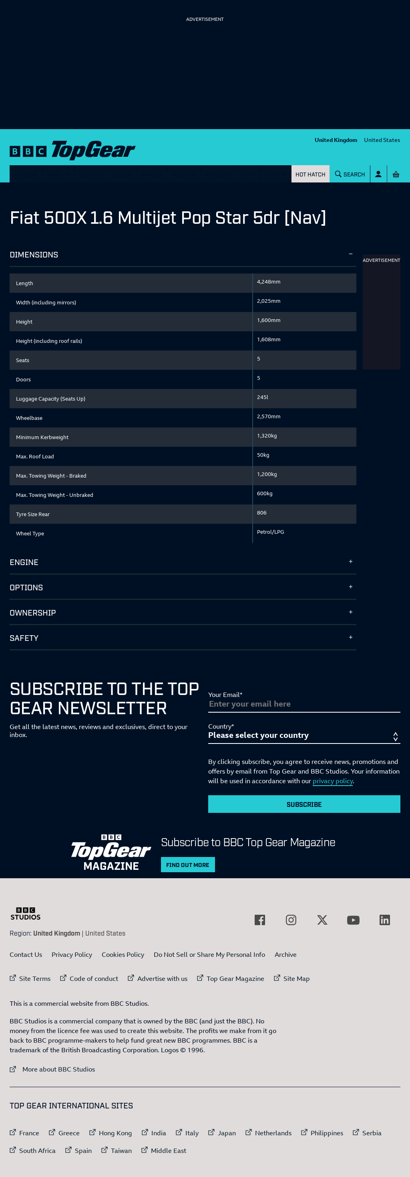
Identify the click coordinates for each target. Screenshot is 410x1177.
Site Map (296, 978)
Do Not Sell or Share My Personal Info (209, 954)
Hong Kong (115, 1133)
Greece (69, 1133)
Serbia (372, 1133)
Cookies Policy (123, 954)
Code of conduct (94, 978)
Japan (227, 1133)
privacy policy (333, 780)
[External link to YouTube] (353, 920)
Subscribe (304, 804)
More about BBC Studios (52, 1069)
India (158, 1133)
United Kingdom (336, 140)
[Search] (350, 173)
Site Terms (34, 978)
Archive (286, 954)
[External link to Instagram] (291, 920)
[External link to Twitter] (322, 920)
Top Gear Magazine (235, 978)
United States (382, 140)
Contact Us (26, 954)
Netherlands (273, 1133)
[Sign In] (378, 173)
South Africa (37, 1151)
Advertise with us (162, 978)
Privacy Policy (72, 954)
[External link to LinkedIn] (385, 920)
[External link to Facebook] (260, 920)
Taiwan (121, 1151)
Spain (83, 1151)
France (29, 1133)
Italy (192, 1133)
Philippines (327, 1133)
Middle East (168, 1151)
